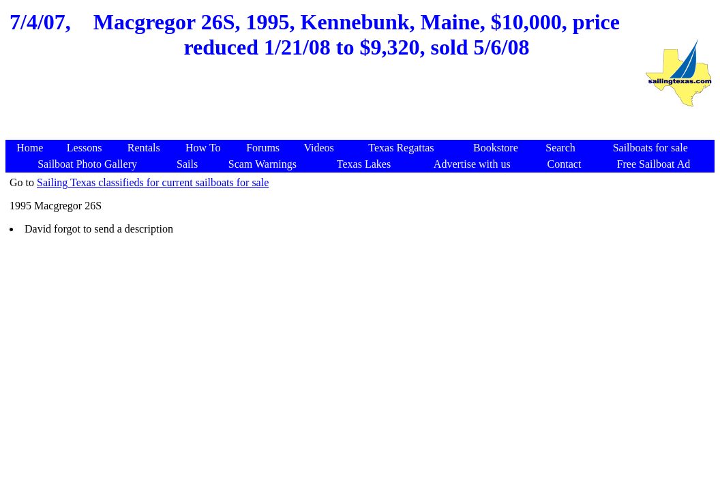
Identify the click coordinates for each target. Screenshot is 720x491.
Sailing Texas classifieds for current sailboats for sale (153, 182)
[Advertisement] (324, 107)
